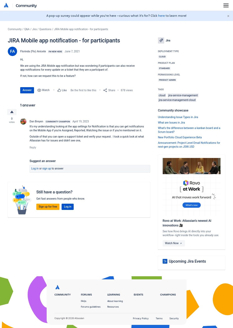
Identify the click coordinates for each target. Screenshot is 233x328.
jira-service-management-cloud (177, 100)
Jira (34, 29)
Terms (159, 318)
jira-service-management (183, 95)
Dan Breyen (36, 121)
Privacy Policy (141, 318)
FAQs (83, 301)
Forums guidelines (91, 306)
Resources (113, 306)
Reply (33, 147)
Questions (45, 29)
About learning (115, 301)
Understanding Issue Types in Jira (178, 117)
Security (174, 318)
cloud (162, 95)
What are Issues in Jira (171, 122)
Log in (35, 168)
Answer (27, 90)
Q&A (27, 29)
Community (26, 5)
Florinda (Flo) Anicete (33, 51)
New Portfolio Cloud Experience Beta (180, 137)
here (161, 15)
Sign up (46, 168)
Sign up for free (48, 206)
